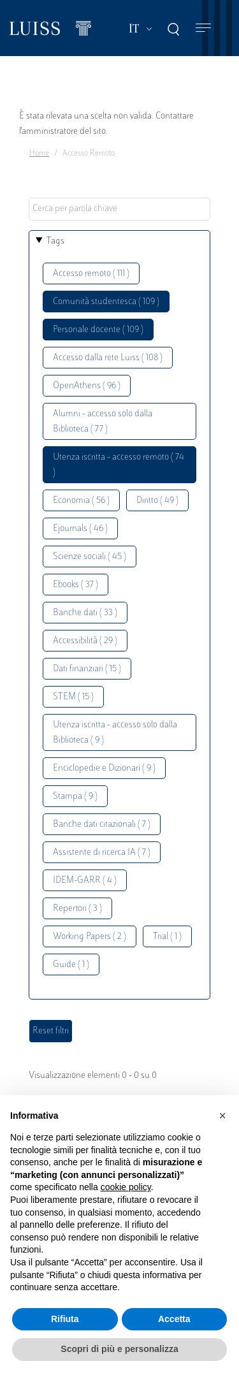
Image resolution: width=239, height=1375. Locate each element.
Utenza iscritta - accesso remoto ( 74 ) (118, 465)
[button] (222, 1115)
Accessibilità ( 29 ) (85, 641)
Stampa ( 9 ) (75, 796)
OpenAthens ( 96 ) (86, 386)
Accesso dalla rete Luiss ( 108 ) (108, 358)
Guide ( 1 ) (71, 965)
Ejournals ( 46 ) (80, 529)
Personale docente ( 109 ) (98, 330)
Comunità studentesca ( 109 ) (106, 302)
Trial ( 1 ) (167, 937)
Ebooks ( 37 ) (75, 585)
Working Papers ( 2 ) (89, 937)
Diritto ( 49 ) (157, 501)
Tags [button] (55, 241)
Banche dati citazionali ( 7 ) (101, 824)
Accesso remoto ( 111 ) (91, 274)
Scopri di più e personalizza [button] (119, 1349)
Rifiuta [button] (65, 1319)
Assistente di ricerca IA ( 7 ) (101, 852)
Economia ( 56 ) (81, 501)
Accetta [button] (174, 1319)
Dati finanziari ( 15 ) (87, 669)
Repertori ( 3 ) (77, 908)
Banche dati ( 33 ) (85, 613)
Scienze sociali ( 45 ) (89, 557)
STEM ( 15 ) (73, 697)
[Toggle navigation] (203, 28)
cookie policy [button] (126, 1187)
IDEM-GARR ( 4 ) (85, 880)
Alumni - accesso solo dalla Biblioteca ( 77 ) (102, 421)
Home (39, 153)
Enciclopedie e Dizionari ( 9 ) (104, 768)
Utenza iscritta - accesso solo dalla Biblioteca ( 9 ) (115, 732)
